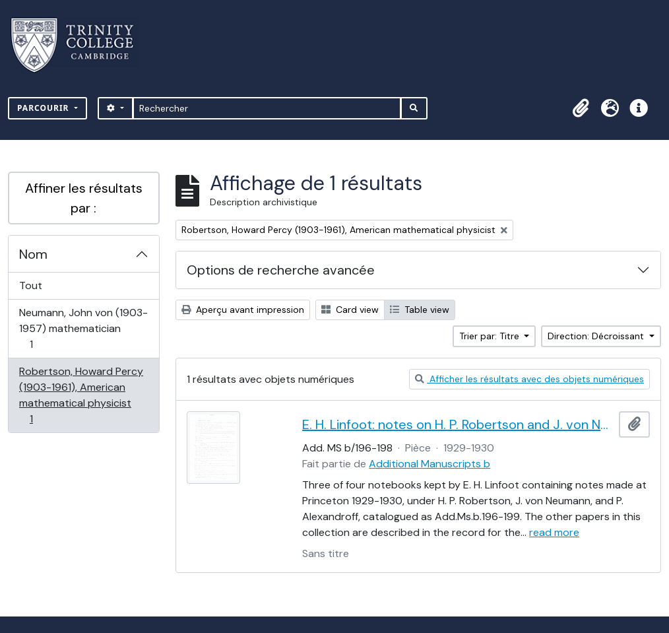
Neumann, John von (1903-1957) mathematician (83, 328)
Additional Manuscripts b (429, 464)
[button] (580, 108)
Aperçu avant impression (242, 310)
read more (554, 532)
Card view (350, 310)
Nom (33, 254)
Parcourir (44, 108)
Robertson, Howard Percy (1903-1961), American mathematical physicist (80, 395)
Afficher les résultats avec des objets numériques (529, 379)
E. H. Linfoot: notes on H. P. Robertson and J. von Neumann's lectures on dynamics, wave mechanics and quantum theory (458, 424)
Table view (419, 310)
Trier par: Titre (490, 336)
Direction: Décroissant (597, 336)
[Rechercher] (267, 108)
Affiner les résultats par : (84, 198)
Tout (30, 285)
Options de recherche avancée (281, 270)
